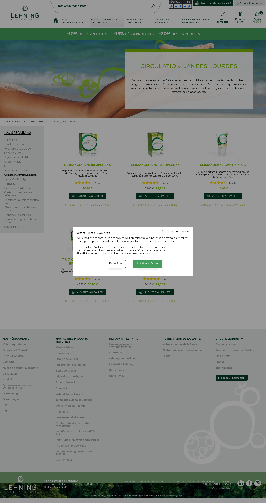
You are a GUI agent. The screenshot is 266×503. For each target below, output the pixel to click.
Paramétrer (115, 264)
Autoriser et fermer (148, 264)
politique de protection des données (130, 254)
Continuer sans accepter (176, 232)
